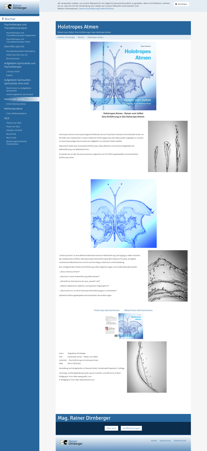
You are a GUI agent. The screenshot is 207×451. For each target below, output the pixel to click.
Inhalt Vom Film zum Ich (17, 55)
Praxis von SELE (13, 126)
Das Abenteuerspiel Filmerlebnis (20, 51)
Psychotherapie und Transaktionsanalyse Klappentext (21, 34)
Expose (9, 75)
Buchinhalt (11, 134)
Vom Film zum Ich (14, 46)
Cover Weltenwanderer (16, 113)
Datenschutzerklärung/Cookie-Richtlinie (96, 8)
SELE (6, 118)
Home (154, 440)
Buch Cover (11, 137)
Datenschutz (180, 440)
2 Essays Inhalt (12, 71)
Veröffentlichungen (131, 428)
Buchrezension (13, 58)
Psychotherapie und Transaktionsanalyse (15, 26)
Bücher (10, 19)
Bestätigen (181, 4)
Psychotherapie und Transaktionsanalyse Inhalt (18, 40)
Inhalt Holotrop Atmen (16, 104)
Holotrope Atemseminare (106, 310)
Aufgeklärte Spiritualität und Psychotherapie (19, 65)
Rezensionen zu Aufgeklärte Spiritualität (18, 89)
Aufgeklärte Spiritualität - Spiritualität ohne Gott (18, 81)
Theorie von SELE (13, 123)
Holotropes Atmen (14, 99)
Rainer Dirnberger (67, 37)
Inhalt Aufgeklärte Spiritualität (19, 94)
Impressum (165, 440)
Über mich (111, 428)
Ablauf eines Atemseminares (138, 310)
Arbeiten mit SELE (14, 130)
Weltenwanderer (13, 108)
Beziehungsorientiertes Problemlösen (16, 142)
